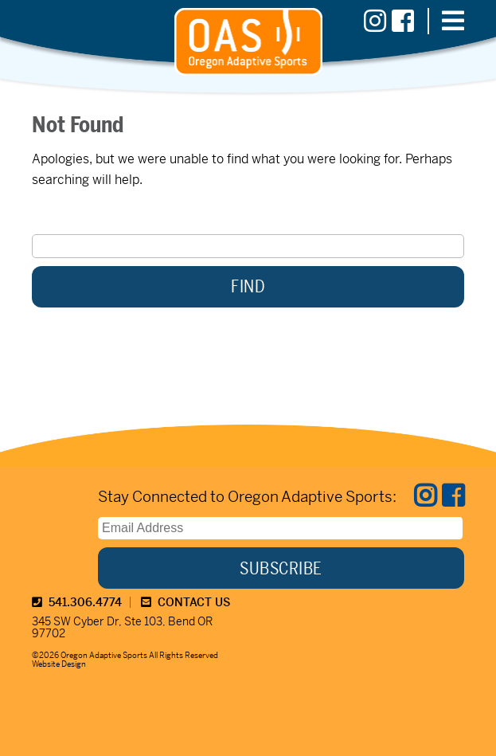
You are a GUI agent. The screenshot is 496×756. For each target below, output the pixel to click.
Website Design (59, 664)
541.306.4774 (77, 602)
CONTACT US (185, 602)
